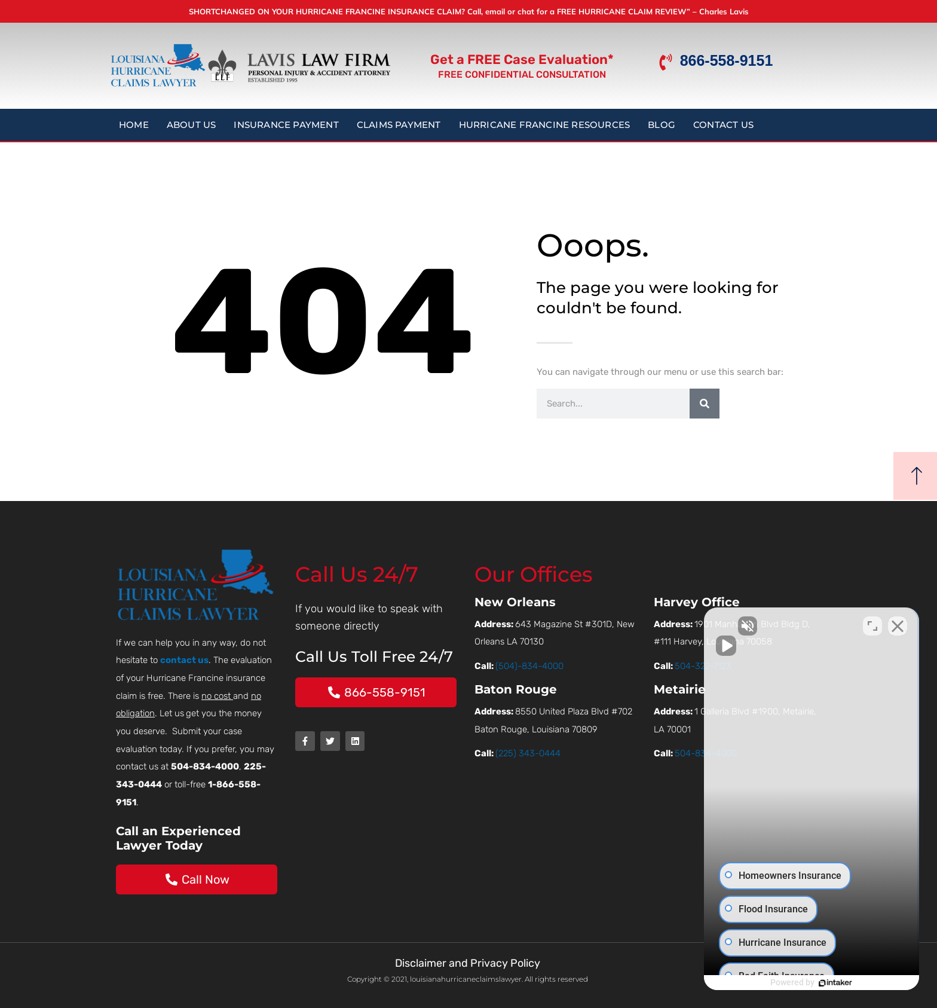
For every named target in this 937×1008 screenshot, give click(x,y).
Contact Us (723, 124)
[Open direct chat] (872, 626)
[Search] (704, 404)
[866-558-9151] (665, 62)
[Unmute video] (725, 626)
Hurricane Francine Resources (544, 124)
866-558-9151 (726, 60)
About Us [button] (191, 124)
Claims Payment (399, 124)
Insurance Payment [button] (286, 124)
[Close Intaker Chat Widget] (897, 626)
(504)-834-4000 (529, 666)
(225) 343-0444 (528, 753)
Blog (661, 124)
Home (134, 124)
